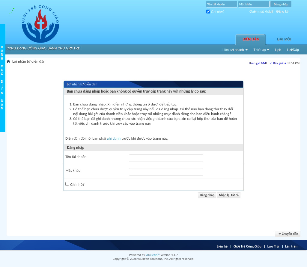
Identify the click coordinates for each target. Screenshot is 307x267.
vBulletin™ (153, 255)
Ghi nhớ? (215, 11)
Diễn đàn (251, 39)
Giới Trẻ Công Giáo (247, 246)
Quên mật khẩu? (261, 11)
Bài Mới (284, 39)
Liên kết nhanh (233, 50)
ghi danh (114, 138)
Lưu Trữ (273, 246)
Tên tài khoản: (76, 156)
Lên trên (291, 246)
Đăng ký (282, 11)
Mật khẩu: (73, 170)
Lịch (278, 50)
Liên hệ (222, 246)
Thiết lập (260, 50)
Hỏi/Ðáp (293, 50)
